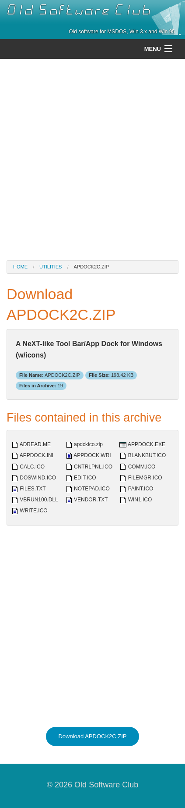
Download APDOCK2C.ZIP (92, 736)
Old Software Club (79, 10)
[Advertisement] (92, 158)
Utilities (50, 266)
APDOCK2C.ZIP (91, 266)
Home (20, 266)
